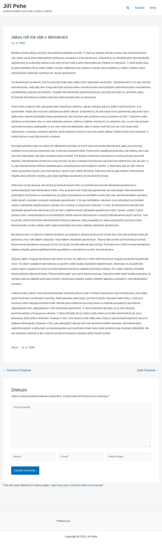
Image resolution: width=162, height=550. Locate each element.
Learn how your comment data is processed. (77, 485)
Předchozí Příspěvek (17, 370)
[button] (128, 8)
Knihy (153, 7)
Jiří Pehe (14, 6)
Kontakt (139, 7)
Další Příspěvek (148, 370)
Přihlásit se (63, 521)
